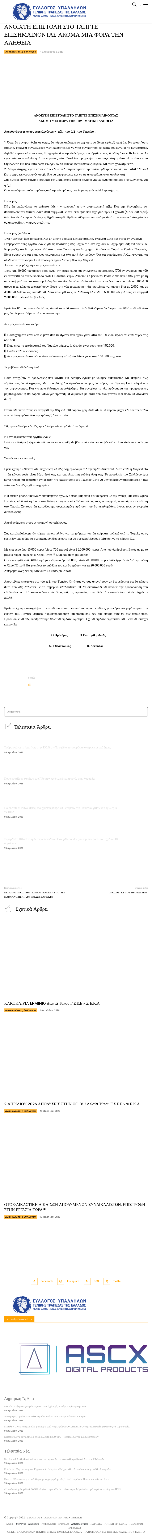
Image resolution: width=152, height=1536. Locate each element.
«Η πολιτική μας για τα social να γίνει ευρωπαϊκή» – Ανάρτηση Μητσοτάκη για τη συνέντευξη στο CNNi (62, 1489)
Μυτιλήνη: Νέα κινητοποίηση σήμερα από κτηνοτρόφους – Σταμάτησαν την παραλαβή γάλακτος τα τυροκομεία (67, 1426)
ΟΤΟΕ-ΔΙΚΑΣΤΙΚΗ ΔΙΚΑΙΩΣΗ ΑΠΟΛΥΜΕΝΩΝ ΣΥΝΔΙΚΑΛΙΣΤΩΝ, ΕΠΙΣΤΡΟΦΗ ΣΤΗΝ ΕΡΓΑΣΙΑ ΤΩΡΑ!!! (74, 1207)
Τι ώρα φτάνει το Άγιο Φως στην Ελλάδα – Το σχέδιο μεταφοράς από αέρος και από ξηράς (57, 747)
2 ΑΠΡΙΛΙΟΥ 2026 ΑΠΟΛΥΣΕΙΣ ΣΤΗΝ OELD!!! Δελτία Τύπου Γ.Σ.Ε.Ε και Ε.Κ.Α (72, 1104)
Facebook (47, 1281)
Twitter (117, 1281)
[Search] (143, 711)
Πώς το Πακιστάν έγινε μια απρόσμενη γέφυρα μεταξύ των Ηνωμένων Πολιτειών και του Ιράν (56, 1479)
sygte (31, 677)
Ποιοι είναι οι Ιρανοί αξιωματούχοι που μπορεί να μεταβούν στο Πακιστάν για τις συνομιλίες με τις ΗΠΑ (60, 810)
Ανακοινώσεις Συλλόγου (20, 52)
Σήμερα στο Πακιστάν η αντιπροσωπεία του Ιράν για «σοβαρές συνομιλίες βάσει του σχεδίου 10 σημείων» (61, 841)
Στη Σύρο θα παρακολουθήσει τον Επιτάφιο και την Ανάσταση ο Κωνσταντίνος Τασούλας (54, 1459)
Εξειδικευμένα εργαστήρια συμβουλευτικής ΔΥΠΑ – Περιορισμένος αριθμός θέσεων (51, 1437)
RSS (96, 1281)
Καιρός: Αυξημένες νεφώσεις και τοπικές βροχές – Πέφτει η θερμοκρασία (45, 1406)
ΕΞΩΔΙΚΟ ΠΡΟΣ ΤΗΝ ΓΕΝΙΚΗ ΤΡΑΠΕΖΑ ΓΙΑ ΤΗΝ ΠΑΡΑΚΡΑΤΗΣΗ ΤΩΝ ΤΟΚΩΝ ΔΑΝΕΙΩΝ (34, 894)
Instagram (73, 1281)
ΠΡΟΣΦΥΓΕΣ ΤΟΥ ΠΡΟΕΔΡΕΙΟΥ (128, 892)
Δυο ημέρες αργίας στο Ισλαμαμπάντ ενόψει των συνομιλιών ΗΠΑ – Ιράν (45, 1416)
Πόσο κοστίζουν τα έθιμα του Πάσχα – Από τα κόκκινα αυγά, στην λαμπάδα (49, 778)
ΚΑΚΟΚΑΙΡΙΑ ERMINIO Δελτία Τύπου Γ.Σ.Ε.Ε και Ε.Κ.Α (52, 1003)
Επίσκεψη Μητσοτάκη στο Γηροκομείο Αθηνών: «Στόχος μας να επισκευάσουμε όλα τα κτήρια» (57, 1469)
